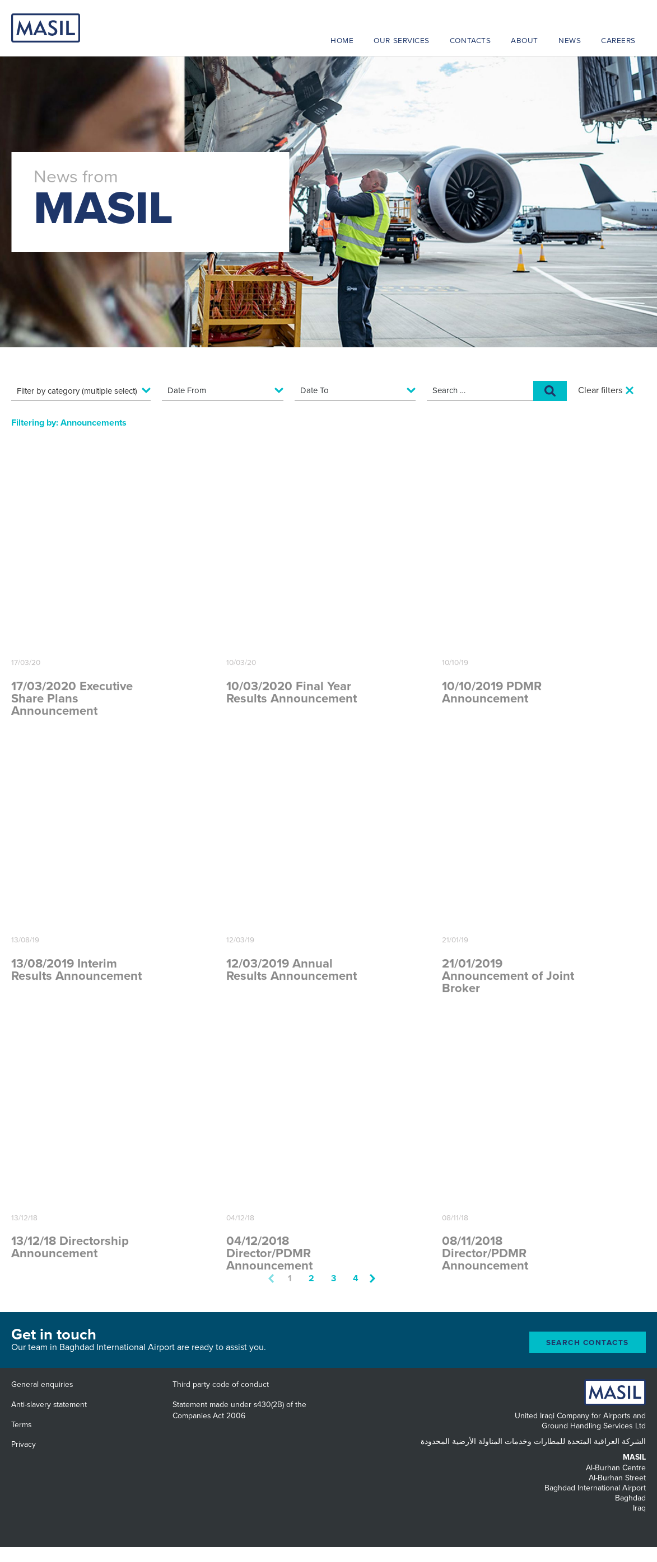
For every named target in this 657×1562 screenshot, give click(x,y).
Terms (21, 1424)
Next (372, 1278)
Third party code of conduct (221, 1384)
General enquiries (42, 1384)
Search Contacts (588, 1342)
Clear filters (600, 390)
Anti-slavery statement (49, 1404)
